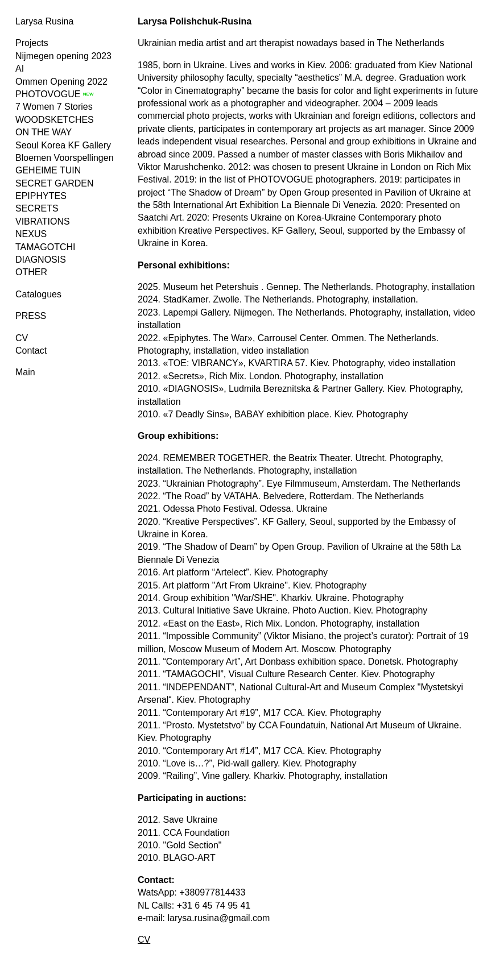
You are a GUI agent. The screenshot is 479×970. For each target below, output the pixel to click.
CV (21, 338)
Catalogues (38, 294)
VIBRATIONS (42, 221)
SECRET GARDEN (54, 183)
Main (25, 372)
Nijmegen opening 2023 (63, 56)
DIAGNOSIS (40, 259)
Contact (31, 350)
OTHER (31, 272)
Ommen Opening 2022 (61, 81)
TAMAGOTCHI (45, 247)
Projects (31, 43)
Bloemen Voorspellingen (64, 158)
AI (19, 68)
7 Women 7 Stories (54, 106)
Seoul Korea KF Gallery (63, 145)
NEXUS (31, 234)
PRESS (30, 316)
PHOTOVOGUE (47, 94)
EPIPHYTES (41, 196)
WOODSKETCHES (54, 120)
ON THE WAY (43, 132)
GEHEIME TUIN (48, 170)
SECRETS (37, 208)
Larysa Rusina (44, 21)
